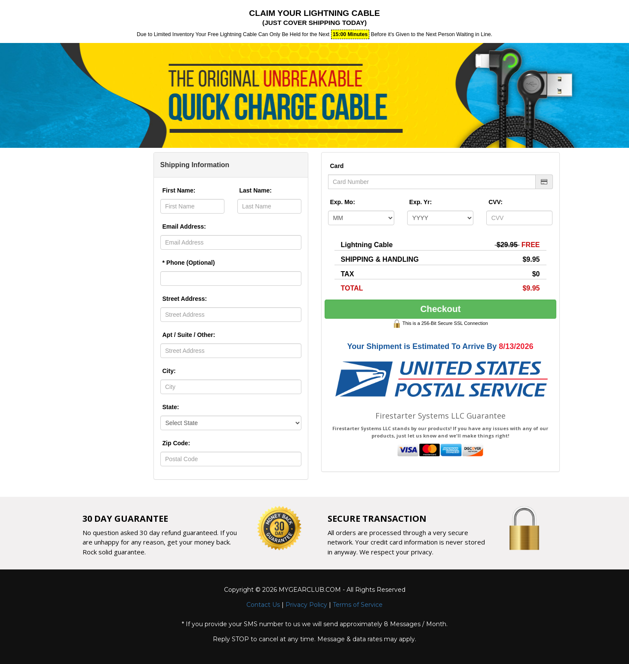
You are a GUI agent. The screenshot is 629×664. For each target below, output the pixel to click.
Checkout (440, 309)
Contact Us (263, 605)
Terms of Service (358, 605)
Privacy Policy (306, 605)
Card (337, 165)
